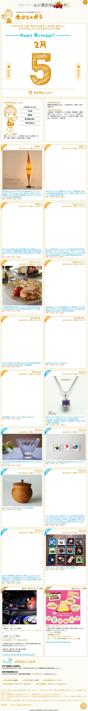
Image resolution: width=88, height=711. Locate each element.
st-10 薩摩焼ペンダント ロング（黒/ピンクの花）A (17, 417)
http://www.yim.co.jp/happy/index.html (58, 642)
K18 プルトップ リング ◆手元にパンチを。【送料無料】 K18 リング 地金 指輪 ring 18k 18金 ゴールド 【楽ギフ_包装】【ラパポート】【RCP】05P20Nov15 (65, 193)
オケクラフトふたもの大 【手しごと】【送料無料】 (18, 508)
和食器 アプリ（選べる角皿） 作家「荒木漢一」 (61, 567)
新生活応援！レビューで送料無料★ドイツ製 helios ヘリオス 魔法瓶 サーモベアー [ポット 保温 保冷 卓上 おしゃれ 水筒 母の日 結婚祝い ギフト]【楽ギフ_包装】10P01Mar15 (65, 309)
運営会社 (4, 705)
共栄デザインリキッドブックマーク (57, 363)
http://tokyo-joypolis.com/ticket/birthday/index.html (18, 654)
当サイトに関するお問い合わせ (21, 705)
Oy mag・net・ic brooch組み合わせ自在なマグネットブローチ (65, 462)
